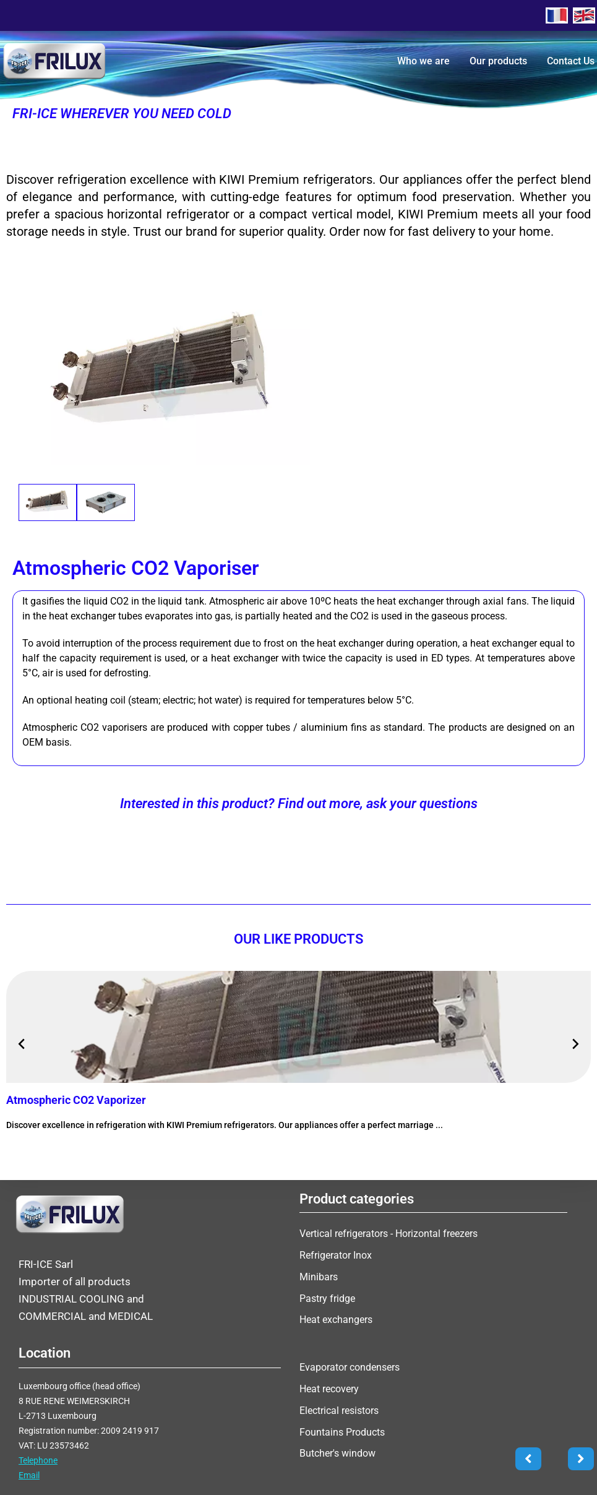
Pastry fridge (327, 1297)
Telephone (38, 1463)
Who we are (423, 61)
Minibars (318, 1277)
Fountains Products (342, 1431)
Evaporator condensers (349, 1370)
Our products (498, 61)
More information (58, 1154)
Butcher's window (337, 1451)
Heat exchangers (335, 1318)
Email (29, 1478)
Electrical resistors (339, 1410)
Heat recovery (329, 1390)
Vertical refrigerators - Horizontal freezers (388, 1236)
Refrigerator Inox (335, 1256)
